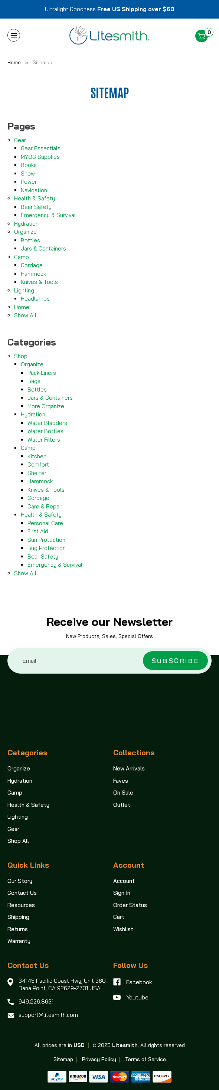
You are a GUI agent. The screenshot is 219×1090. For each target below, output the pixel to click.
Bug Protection (46, 547)
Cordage (32, 265)
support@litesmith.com (48, 1014)
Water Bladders (47, 422)
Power (29, 181)
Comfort (38, 464)
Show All (25, 315)
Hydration (26, 223)
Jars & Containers (43, 248)
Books (29, 164)
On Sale (123, 792)
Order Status (130, 905)
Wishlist (123, 929)
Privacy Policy (99, 1059)
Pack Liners (41, 372)
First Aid (37, 531)
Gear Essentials (41, 148)
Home (21, 307)
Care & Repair (44, 506)
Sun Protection (46, 539)
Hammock (33, 273)
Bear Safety (36, 206)
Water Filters (43, 439)
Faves (120, 780)
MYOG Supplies (40, 156)
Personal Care (45, 523)
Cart (118, 916)
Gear (20, 140)
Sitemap (63, 1059)
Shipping (18, 916)
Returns (17, 929)
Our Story (19, 880)
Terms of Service (145, 1059)
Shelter (36, 473)
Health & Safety (34, 198)
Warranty (18, 941)
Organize (25, 231)
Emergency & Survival (48, 215)
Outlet (121, 804)
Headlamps (35, 298)
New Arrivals (129, 768)
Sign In (121, 892)
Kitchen (36, 456)
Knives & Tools (39, 281)
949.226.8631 (36, 1001)
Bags (33, 380)
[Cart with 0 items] (204, 36)
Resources (21, 905)
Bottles (30, 240)
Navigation (34, 190)
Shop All (18, 840)
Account (124, 880)
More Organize (45, 406)
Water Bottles (45, 431)
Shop (20, 356)
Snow (28, 173)
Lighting (24, 290)
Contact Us (22, 892)
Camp (21, 257)
